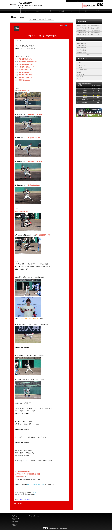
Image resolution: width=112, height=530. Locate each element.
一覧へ (89, 54)
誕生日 (79, 79)
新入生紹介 (80, 76)
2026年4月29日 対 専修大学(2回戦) (88, 25)
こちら (34, 492)
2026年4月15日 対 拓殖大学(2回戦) (88, 32)
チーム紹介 (62, 11)
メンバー (73, 11)
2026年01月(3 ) (81, 52)
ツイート (62, 25)
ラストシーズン (81, 65)
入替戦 (79, 72)
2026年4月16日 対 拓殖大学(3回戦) (88, 30)
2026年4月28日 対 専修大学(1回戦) (88, 28)
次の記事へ (50, 19)
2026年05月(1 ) (81, 43)
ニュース (26, 11)
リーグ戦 (20, 503)
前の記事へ (33, 19)
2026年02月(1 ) (81, 50)
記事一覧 (41, 19)
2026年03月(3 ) (81, 47)
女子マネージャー (25, 499)
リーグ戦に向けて (82, 69)
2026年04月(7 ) (81, 45)
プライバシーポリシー (36, 516)
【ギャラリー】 (26, 460)
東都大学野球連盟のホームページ (36, 484)
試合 (50, 11)
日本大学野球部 (25, 3)
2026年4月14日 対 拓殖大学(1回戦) (88, 35)
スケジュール (38, 11)
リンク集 (33, 515)
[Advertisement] (89, 130)
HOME (14, 11)
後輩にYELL (80, 74)
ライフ (79, 63)
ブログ (97, 11)
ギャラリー (85, 11)
